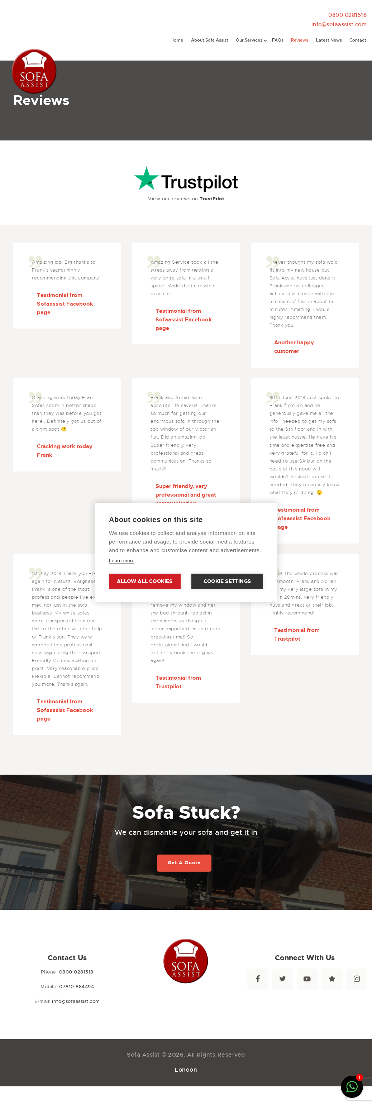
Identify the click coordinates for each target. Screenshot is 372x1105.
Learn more (121, 560)
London (186, 1069)
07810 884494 (76, 987)
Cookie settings (227, 581)
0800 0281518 (347, 14)
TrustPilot (212, 199)
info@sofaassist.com (339, 24)
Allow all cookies (144, 581)
